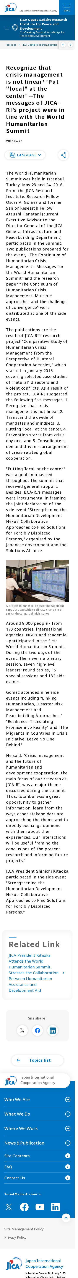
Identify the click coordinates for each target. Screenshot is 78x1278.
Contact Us (14, 1177)
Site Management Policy (24, 1229)
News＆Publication (24, 1143)
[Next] (70, 44)
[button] (25, 155)
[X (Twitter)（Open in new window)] (8, 1207)
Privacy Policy (15, 1237)
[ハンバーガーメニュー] (67, 6)
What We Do (17, 1114)
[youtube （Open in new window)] (40, 1207)
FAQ (8, 1166)
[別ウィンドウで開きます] (22, 1030)
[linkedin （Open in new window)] (55, 1207)
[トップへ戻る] (66, 1218)
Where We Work (21, 1128)
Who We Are (17, 1099)
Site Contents (17, 1155)
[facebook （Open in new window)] (24, 1207)
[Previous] (63, 44)
